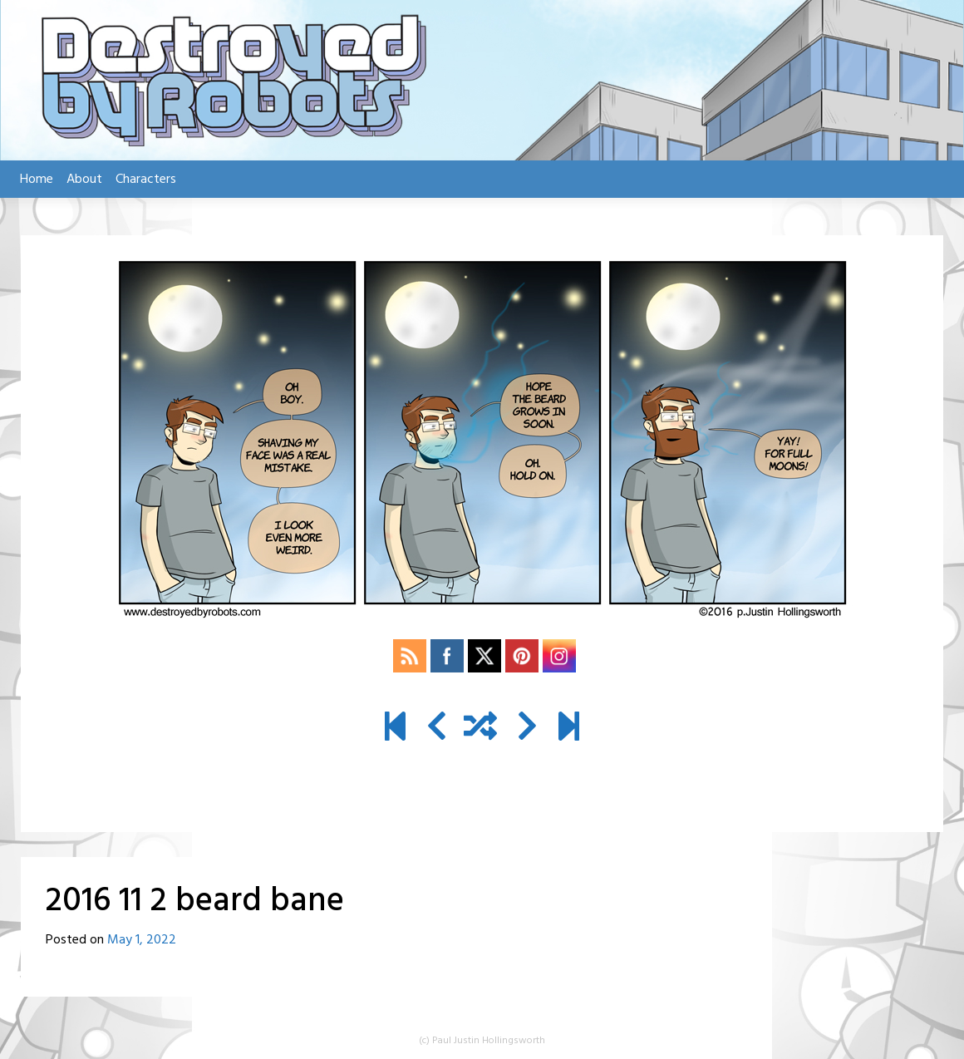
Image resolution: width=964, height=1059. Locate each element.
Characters (146, 179)
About (84, 179)
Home (36, 179)
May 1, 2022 (141, 940)
